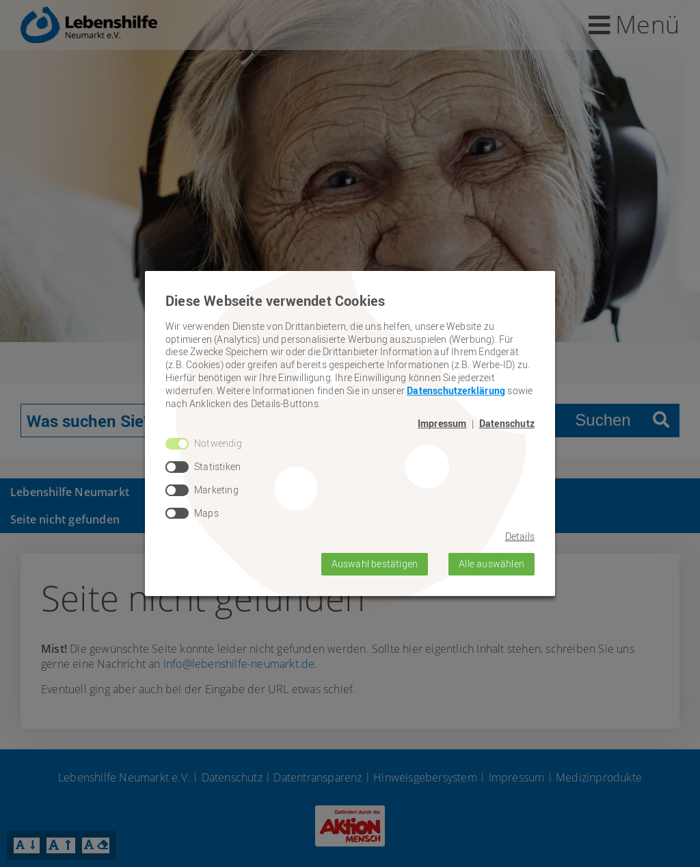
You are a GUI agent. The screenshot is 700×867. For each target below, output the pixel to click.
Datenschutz (507, 423)
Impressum (442, 423)
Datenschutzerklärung (456, 390)
